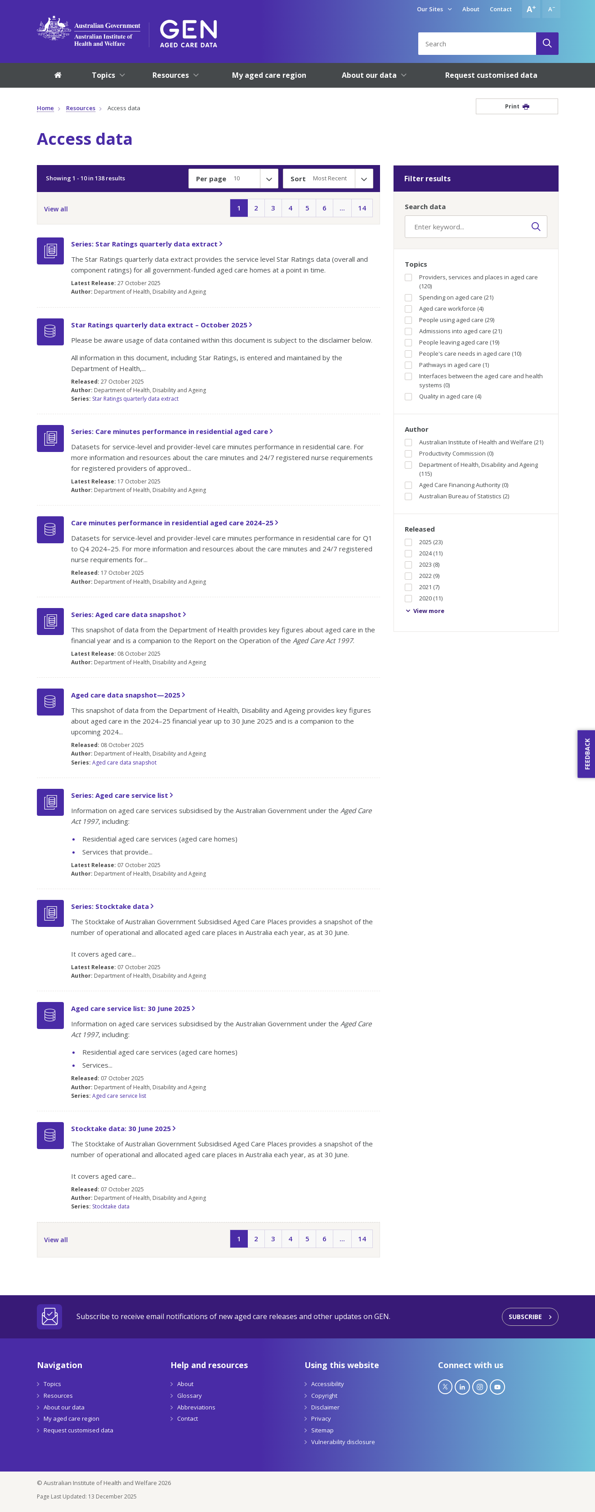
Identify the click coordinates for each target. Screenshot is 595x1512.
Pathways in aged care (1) (447, 365)
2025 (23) (424, 542)
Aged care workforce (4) (444, 308)
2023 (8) (422, 564)
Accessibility (327, 1384)
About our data (64, 1407)
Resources (80, 108)
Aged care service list (119, 1096)
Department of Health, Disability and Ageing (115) (471, 469)
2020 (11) (424, 598)
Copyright (324, 1395)
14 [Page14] (362, 207)
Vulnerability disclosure (343, 1442)
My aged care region (71, 1418)
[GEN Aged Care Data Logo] (188, 30)
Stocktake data (111, 1206)
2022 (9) (422, 576)
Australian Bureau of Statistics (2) (457, 496)
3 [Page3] (273, 207)
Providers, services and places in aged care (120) (471, 281)
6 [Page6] (324, 207)
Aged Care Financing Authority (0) (456, 485)
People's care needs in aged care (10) (463, 353)
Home (45, 108)
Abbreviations (196, 1407)
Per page (211, 178)
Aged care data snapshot (124, 762)
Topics (52, 1384)
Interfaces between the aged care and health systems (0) (474, 380)
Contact (501, 9)
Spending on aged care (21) (449, 297)
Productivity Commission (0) (449, 453)
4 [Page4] (290, 207)
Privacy (321, 1418)
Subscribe (525, 1316)
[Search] (547, 43)
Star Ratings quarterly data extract (135, 399)
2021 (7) (422, 587)
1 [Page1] (239, 207)
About (470, 9)
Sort (298, 178)
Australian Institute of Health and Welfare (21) (474, 442)
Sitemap (322, 1430)
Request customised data (78, 1430)
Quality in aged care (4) (443, 396)
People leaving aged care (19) (452, 342)
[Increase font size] (531, 9)
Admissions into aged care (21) (453, 331)
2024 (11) (424, 553)
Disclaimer (325, 1407)
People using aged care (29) (449, 320)
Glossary (189, 1395)
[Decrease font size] (551, 9)
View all (56, 209)
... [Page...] (342, 207)
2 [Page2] (256, 207)
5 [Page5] (307, 207)
